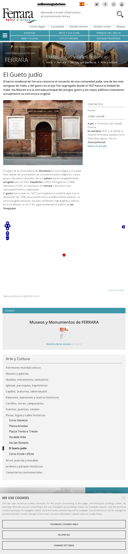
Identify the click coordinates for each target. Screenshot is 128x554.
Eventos (29, 32)
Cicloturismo (69, 38)
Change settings (64, 545)
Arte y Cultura (18, 358)
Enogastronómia (108, 38)
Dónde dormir (78, 26)
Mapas (121, 26)
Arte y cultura (69, 32)
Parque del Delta (108, 32)
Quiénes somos (103, 493)
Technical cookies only (64, 524)
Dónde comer (102, 26)
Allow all (64, 534)
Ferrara (16, 60)
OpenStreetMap (116, 290)
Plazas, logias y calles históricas (77, 56)
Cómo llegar (38, 26)
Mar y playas (29, 38)
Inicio (49, 62)
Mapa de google (97, 146)
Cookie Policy (95, 513)
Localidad (57, 26)
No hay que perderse (83, 62)
